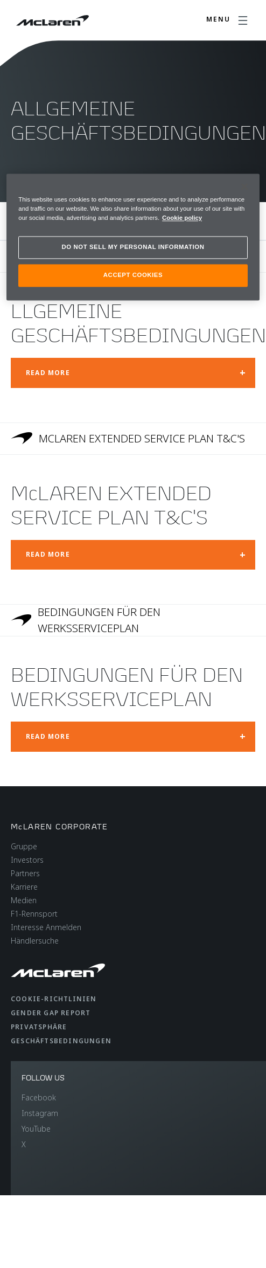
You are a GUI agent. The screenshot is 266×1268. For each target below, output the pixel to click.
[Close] (244, 186)
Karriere (24, 887)
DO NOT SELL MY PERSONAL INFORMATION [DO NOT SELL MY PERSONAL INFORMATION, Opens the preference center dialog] (133, 247)
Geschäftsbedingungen (61, 1040)
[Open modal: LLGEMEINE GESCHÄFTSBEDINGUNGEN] (133, 373)
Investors (27, 860)
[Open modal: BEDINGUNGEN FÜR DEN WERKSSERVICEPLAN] (133, 737)
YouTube (36, 1129)
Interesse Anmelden (46, 927)
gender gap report (50, 1012)
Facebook (39, 1097)
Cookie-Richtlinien (54, 998)
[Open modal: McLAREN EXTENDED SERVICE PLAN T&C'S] (133, 555)
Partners (25, 873)
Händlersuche (35, 941)
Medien (24, 900)
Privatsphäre (39, 1026)
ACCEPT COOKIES (133, 275)
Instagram (40, 1113)
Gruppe (24, 846)
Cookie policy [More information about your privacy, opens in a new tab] (182, 218)
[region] (132, 237)
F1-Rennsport (34, 914)
